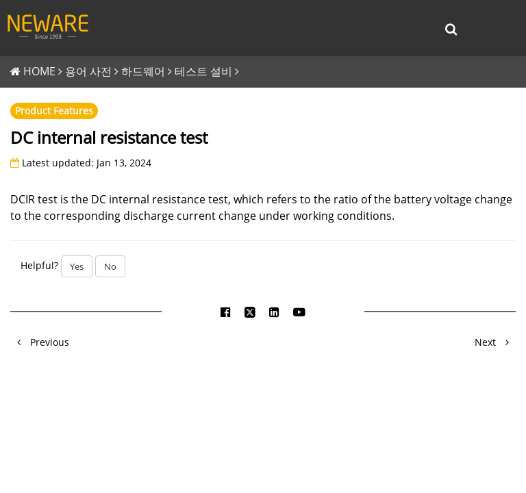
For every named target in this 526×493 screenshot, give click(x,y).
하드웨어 (143, 71)
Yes (77, 266)
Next (495, 342)
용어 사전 (88, 71)
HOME (39, 71)
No (110, 266)
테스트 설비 (203, 71)
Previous (39, 342)
